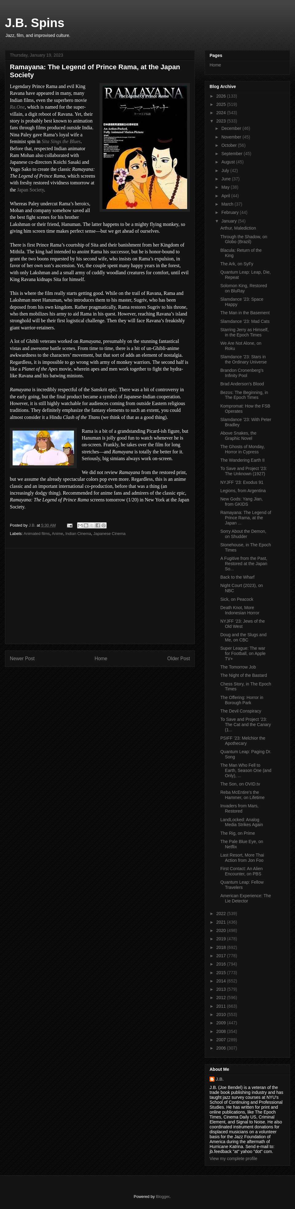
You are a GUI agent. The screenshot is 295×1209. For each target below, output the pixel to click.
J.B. (220, 1079)
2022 (221, 913)
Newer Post (22, 658)
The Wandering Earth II (242, 460)
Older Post (178, 658)
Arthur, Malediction (238, 228)
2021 (221, 922)
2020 (221, 930)
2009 (221, 1022)
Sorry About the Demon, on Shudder (243, 534)
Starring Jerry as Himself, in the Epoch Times (244, 332)
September (232, 153)
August (228, 161)
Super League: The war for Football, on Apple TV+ (243, 653)
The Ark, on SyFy (236, 263)
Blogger (162, 1196)
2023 (221, 120)
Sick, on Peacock (236, 599)
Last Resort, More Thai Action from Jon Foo (242, 858)
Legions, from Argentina (243, 490)
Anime (57, 533)
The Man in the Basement (244, 312)
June (226, 178)
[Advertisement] (100, 596)
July (225, 170)
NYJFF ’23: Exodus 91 (241, 482)
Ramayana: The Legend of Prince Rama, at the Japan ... (245, 517)
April (226, 195)
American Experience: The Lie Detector (245, 898)
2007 (221, 1039)
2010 (221, 1014)
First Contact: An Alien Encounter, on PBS (241, 871)
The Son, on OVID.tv (240, 783)
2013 (221, 989)
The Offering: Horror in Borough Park (241, 700)
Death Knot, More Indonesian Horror (239, 610)
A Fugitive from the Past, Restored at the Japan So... (243, 563)
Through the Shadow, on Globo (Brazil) (243, 239)
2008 (221, 1031)
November (231, 137)
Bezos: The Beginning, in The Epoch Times (244, 395)
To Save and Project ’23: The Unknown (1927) (243, 471)
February (230, 212)
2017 (221, 955)
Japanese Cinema (109, 533)
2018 (221, 947)
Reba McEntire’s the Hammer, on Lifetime (242, 795)
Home (101, 658)
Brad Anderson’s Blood (242, 383)
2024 (221, 112)
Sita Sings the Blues (61, 141)
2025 (221, 104)
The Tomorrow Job (238, 667)
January (229, 221)
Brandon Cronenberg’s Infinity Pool (242, 373)
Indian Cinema (78, 533)
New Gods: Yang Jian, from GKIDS (241, 501)
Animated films (37, 533)
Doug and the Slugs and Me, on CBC (243, 637)
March (227, 204)
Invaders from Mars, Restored (239, 808)
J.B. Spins (34, 23)
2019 (221, 938)
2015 (221, 972)
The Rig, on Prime (237, 833)
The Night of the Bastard (243, 675)
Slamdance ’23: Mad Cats (244, 321)
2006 (221, 1048)
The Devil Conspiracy (240, 711)
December (231, 128)
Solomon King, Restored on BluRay (243, 288)
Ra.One (17, 107)
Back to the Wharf (237, 577)
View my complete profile (233, 1158)
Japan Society (30, 189)
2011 (221, 1006)
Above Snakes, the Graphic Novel (238, 436)
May (225, 187)
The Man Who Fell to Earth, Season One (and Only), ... (245, 770)
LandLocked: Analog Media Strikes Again (241, 822)
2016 (221, 964)
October (229, 145)
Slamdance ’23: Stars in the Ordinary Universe (243, 359)
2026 (221, 96)
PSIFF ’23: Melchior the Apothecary (242, 741)
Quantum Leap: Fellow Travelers (242, 885)
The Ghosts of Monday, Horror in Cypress (242, 449)
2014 (221, 980)
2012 (221, 997)
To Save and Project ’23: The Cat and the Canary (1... (245, 724)
